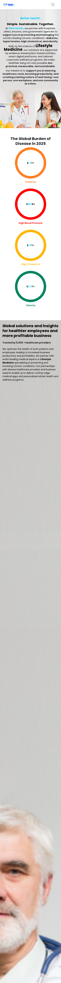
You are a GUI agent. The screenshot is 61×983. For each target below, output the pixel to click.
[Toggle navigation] (53, 4)
